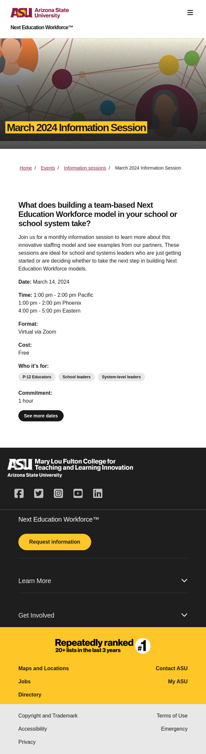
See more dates (41, 415)
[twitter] (39, 494)
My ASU (178, 681)
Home (26, 168)
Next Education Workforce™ (41, 27)
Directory (29, 694)
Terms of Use (172, 716)
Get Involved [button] (103, 615)
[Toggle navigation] (190, 12)
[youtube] (78, 494)
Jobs (24, 681)
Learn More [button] (103, 580)
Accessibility (32, 729)
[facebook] (21, 494)
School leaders (77, 377)
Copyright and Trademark (48, 716)
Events (48, 168)
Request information (54, 542)
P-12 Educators (37, 377)
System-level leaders (121, 377)
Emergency (174, 729)
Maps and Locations (43, 668)
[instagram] (58, 494)
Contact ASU (172, 668)
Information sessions (85, 168)
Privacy (26, 742)
